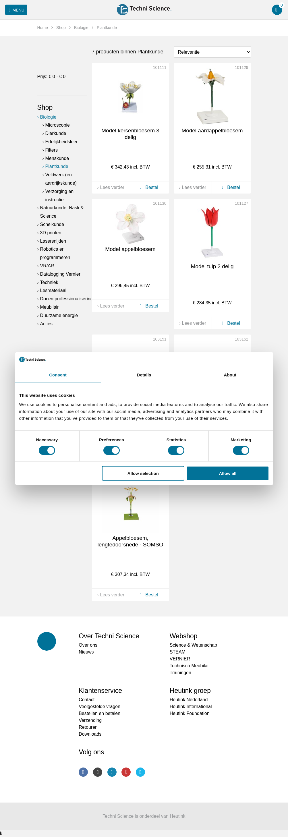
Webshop (184, 636)
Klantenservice (100, 690)
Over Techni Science (109, 636)
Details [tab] (144, 374)
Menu (15, 10)
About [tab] (230, 374)
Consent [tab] (58, 374)
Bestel (148, 187)
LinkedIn (112, 772)
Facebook (83, 772)
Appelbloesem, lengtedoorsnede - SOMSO (130, 541)
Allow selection (143, 473)
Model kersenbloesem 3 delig (130, 133)
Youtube (126, 772)
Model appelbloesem (130, 249)
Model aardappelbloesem (212, 130)
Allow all (228, 473)
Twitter (140, 772)
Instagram (97, 772)
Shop (45, 107)
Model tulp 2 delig (212, 266)
